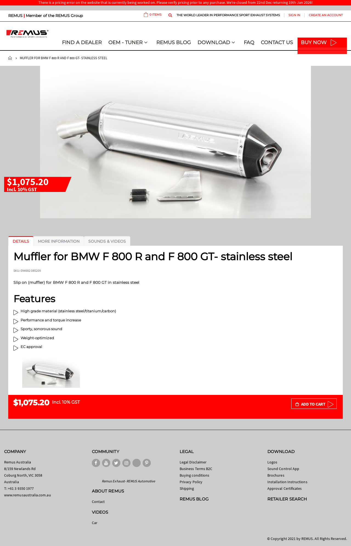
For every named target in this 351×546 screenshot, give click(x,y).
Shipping (187, 488)
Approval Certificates (284, 488)
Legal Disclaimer (193, 462)
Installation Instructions (287, 481)
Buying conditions (194, 475)
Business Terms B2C (196, 468)
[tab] (20, 241)
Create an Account (326, 15)
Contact (98, 501)
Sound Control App (283, 468)
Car (94, 522)
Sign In (294, 15)
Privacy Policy (191, 481)
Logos (272, 462)
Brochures (275, 475)
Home (10, 58)
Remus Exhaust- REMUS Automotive (128, 481)
